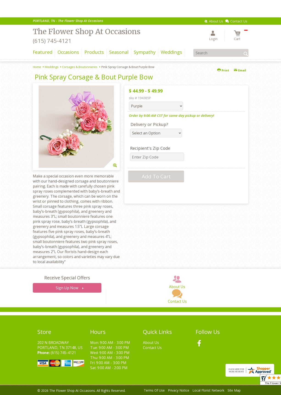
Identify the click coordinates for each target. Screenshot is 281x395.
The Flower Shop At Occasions (86, 31)
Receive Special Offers (67, 278)
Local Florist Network (208, 390)
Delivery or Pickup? (149, 124)
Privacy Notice (178, 390)
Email (240, 70)
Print (223, 70)
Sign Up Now (67, 287)
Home (37, 67)
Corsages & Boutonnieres (79, 67)
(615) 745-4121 (52, 40)
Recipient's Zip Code (150, 148)
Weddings (51, 67)
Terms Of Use (154, 390)
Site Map (234, 390)
